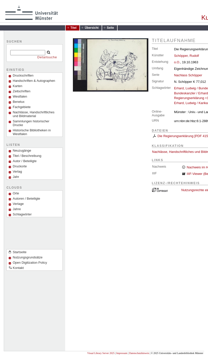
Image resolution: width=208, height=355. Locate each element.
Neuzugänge (22, 150)
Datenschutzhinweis (139, 353)
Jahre (17, 209)
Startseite (19, 252)
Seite (110, 28)
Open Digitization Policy (30, 262)
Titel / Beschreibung (27, 156)
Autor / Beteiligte (24, 161)
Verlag (17, 171)
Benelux (18, 102)
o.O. (177, 62)
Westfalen (20, 96)
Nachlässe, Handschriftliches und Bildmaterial (33, 114)
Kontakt (18, 268)
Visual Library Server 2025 (100, 353)
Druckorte (20, 166)
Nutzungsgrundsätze (27, 257)
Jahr (16, 177)
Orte (16, 193)
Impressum (121, 353)
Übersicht (91, 28)
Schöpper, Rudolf (186, 56)
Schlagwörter (22, 214)
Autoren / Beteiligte (26, 198)
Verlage (18, 204)
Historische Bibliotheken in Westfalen (32, 132)
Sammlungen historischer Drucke (31, 123)
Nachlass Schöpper (188, 75)
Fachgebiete (22, 107)
